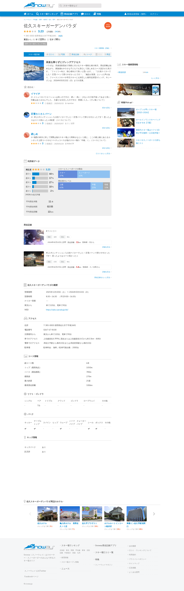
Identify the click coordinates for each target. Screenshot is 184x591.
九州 (78, 553)
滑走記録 (74, 54)
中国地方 (67, 553)
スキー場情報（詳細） (102, 48)
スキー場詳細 (34, 54)
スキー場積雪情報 (127, 64)
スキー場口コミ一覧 (103, 552)
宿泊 (99, 54)
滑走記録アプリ (69, 13)
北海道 (62, 550)
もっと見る (155, 78)
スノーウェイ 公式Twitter (35, 571)
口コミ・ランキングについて (139, 550)
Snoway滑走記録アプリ (105, 545)
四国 (74, 553)
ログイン (154, 14)
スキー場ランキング (47, 13)
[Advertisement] (89, 476)
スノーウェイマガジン (103, 565)
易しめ (34, 134)
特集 (97, 13)
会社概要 (132, 546)
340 (56, 31)
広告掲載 (132, 568)
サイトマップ (133, 563)
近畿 (61, 553)
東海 (83, 550)
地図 (60, 36)
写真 (61, 54)
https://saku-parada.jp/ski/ (57, 310)
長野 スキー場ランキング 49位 (35, 44)
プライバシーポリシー (137, 559)
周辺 (107, 54)
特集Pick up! (125, 102)
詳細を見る (106, 247)
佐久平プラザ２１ (89, 523)
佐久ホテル (42, 523)
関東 (72, 550)
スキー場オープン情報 (69, 562)
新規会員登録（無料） (136, 14)
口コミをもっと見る (103, 153)
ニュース (64, 568)
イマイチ (35, 93)
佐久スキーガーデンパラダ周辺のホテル (44, 501)
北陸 (88, 550)
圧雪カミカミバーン (41, 113)
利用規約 (132, 555)
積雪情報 (64, 557)
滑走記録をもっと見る (102, 277)
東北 (67, 550)
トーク (88, 54)
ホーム (28, 13)
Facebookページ (31, 576)
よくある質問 (133, 572)
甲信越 (78, 550)
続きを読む (106, 108)
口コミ (86, 13)
